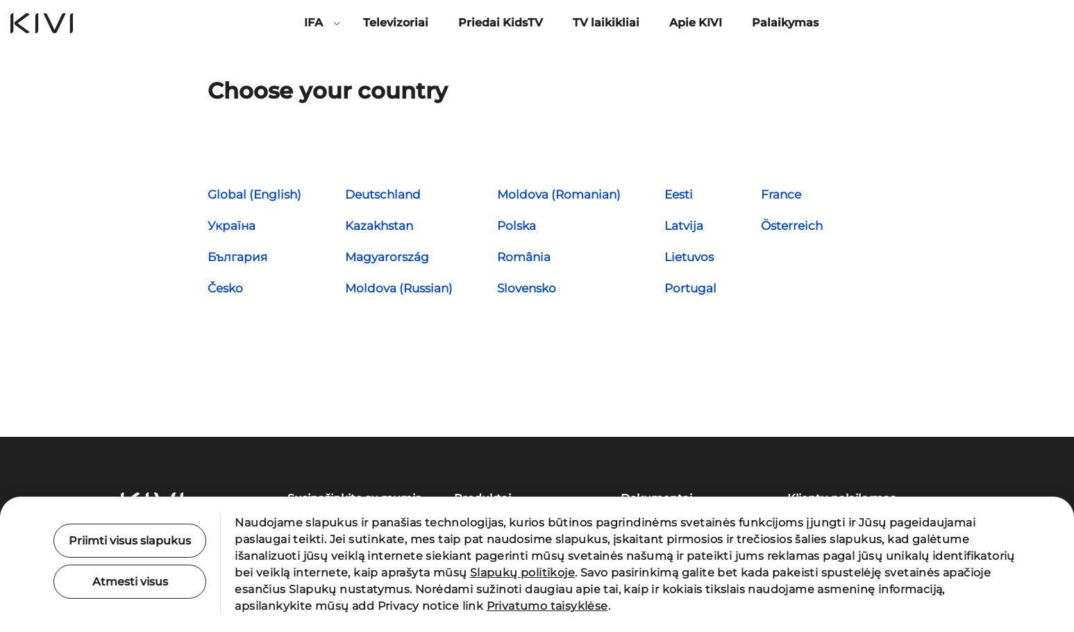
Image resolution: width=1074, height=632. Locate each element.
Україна (231, 226)
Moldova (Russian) (399, 288)
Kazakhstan (379, 226)
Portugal (690, 288)
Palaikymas (785, 22)
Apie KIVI (695, 22)
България (237, 257)
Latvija (683, 226)
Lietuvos (689, 257)
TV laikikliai (606, 22)
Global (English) (254, 194)
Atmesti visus (130, 581)
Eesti (678, 194)
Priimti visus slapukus (130, 540)
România (524, 257)
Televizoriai (395, 22)
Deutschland (383, 194)
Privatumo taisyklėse (547, 606)
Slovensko (526, 288)
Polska (516, 226)
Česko (225, 288)
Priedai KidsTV (500, 22)
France (781, 194)
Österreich (792, 226)
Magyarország (387, 257)
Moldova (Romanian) (559, 194)
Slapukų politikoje (522, 572)
